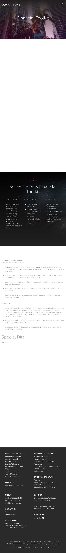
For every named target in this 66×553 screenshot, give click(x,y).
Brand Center (10, 514)
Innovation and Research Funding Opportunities (47, 467)
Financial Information (13, 476)
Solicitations (38, 471)
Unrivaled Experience (13, 459)
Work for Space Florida (14, 498)
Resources (38, 464)
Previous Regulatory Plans (44, 461)
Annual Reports (11, 474)
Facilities (37, 480)
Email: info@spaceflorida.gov (45, 498)
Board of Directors (12, 464)
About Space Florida (13, 456)
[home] (10, 4)
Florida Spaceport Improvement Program (46, 483)
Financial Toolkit (40, 459)
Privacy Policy (42, 544)
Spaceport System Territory (44, 487)
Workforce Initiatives (13, 503)
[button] (62, 4)
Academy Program (12, 500)
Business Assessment (42, 456)
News (7, 512)
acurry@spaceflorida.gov (14, 527)
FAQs (7, 469)
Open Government (12, 471)
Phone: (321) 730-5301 (42, 500)
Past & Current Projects (14, 485)
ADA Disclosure (53, 544)
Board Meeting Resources (15, 466)
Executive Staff (10, 461)
